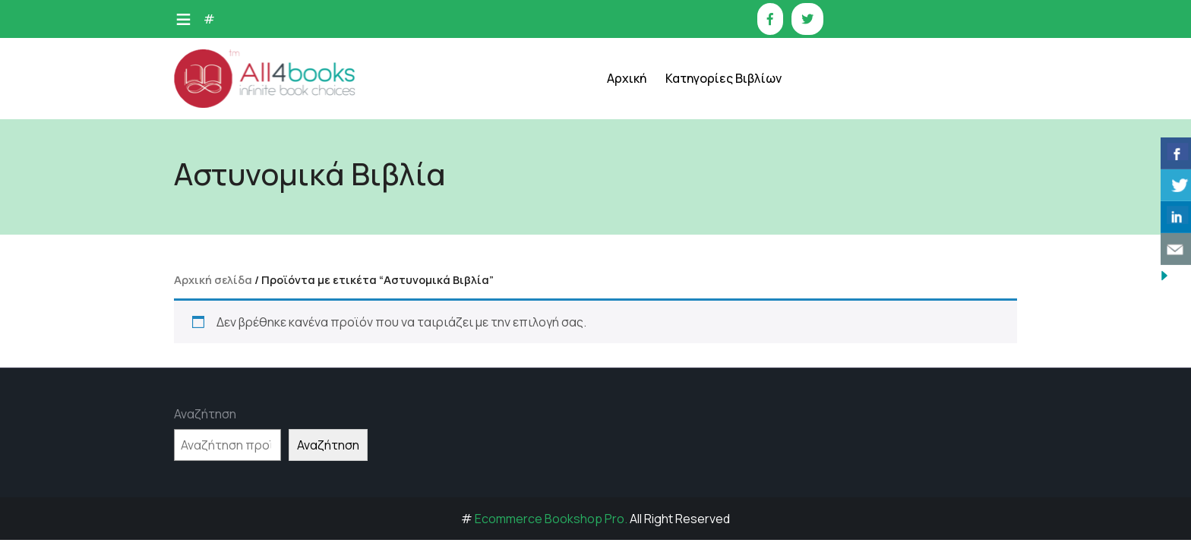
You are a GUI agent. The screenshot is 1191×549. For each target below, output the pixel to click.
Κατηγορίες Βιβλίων (723, 78)
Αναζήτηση (205, 413)
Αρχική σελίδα (213, 279)
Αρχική (626, 78)
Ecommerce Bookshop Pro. (551, 518)
